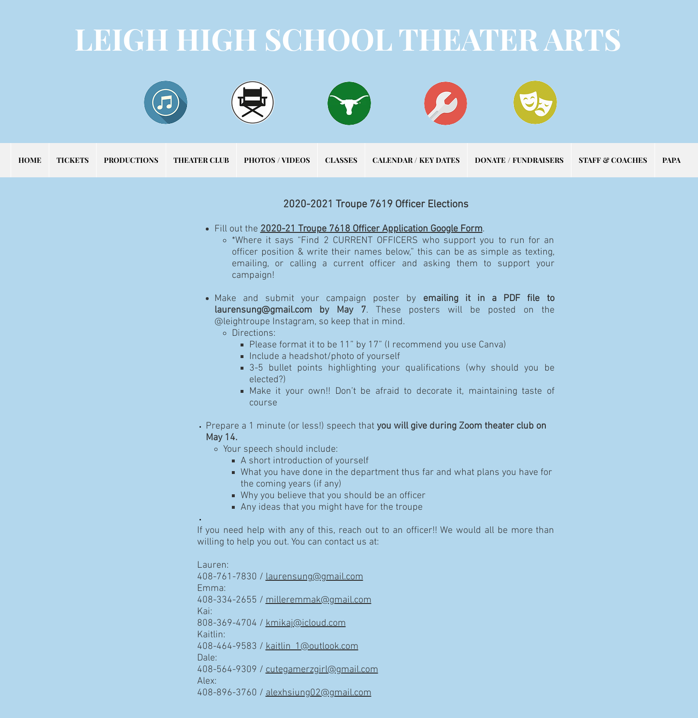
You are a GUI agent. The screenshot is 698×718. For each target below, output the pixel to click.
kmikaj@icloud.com (306, 623)
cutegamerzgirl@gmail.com (322, 669)
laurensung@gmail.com (263, 310)
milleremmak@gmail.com (318, 600)
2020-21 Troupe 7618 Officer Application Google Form (371, 229)
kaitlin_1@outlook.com (312, 646)
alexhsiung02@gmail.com (318, 693)
